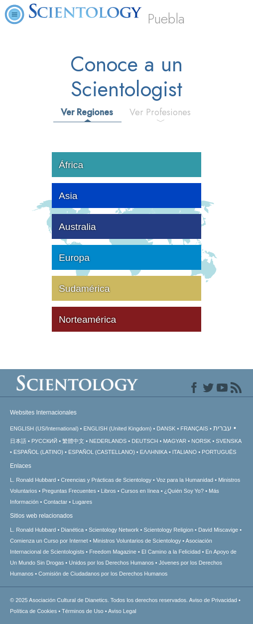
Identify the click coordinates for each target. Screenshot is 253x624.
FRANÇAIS (194, 428)
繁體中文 (73, 441)
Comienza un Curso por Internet (49, 541)
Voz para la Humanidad (184, 480)
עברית (222, 428)
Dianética (72, 530)
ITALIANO (184, 452)
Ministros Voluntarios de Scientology (137, 541)
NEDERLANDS (107, 441)
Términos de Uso (83, 611)
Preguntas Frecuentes (69, 491)
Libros (108, 491)
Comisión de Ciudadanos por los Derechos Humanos (102, 574)
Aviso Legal (122, 611)
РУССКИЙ (44, 441)
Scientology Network (113, 530)
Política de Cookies (33, 611)
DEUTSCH (144, 441)
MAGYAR (174, 441)
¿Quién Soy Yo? (184, 491)
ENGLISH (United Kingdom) (118, 428)
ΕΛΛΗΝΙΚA (153, 452)
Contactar (55, 502)
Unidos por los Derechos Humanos (111, 563)
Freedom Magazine (112, 552)
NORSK (201, 441)
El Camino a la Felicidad (171, 552)
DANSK (165, 428)
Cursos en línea (140, 491)
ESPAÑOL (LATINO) (38, 452)
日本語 (18, 441)
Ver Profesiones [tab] (160, 112)
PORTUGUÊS (219, 452)
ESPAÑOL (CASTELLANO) (101, 452)
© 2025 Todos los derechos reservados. (99, 600)
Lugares (82, 502)
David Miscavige (218, 530)
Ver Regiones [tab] (87, 112)
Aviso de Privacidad (213, 600)
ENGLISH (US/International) (44, 428)
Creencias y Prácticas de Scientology (106, 480)
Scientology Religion (168, 530)
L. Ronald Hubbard (33, 480)
